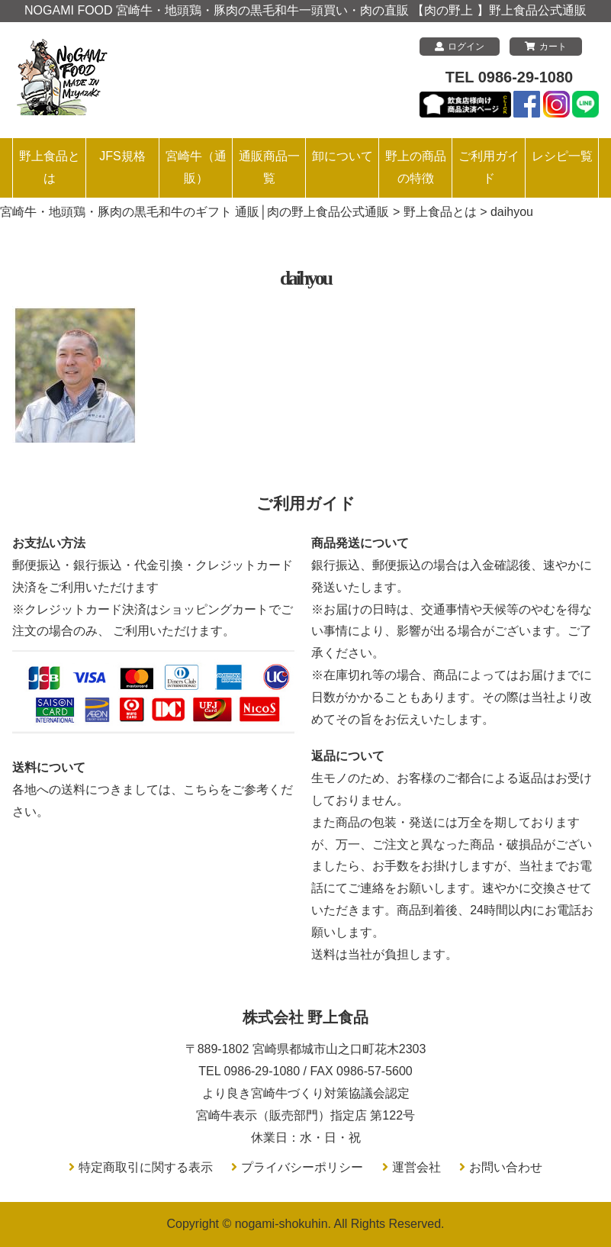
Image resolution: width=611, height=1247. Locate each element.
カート (546, 46)
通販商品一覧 (269, 167)
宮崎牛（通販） (196, 167)
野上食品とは (49, 167)
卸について (342, 156)
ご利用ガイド (488, 167)
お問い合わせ (505, 1167)
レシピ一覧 (562, 156)
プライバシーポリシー (302, 1167)
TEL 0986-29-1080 (509, 77)
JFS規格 (122, 156)
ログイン (459, 46)
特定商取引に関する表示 (146, 1167)
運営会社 (416, 1167)
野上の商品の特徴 (415, 167)
